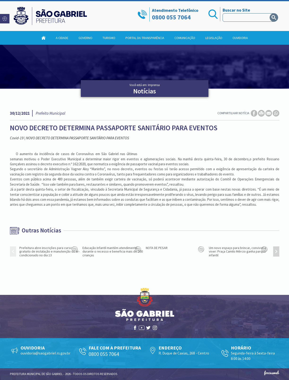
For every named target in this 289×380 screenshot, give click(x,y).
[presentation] (13, 251)
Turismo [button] (109, 38)
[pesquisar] (247, 17)
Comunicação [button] (184, 38)
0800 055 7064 (171, 17)
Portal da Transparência (144, 38)
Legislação (213, 38)
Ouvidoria (240, 38)
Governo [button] (85, 38)
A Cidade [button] (62, 38)
